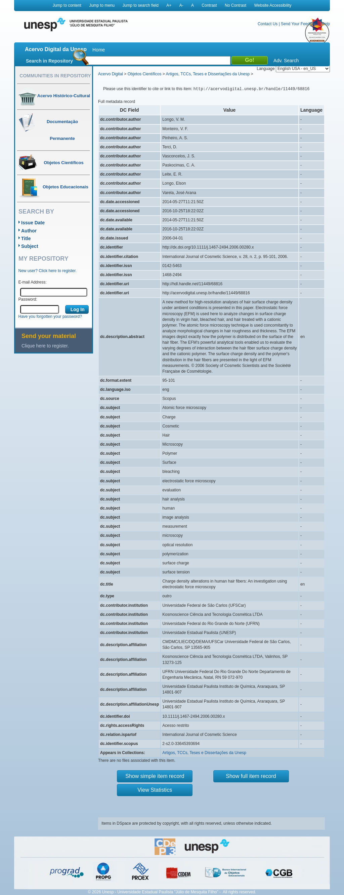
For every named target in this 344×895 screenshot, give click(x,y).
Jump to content (66, 5)
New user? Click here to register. (47, 270)
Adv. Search (286, 60)
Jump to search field (141, 5)
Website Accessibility (272, 5)
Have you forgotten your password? (50, 316)
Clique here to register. (45, 345)
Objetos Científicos (145, 74)
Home (98, 49)
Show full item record (251, 776)
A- (181, 5)
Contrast (209, 5)
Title (26, 238)
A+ (168, 5)
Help (325, 24)
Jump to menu (102, 5)
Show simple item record (154, 776)
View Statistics (154, 790)
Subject (29, 246)
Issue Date (33, 222)
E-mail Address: (32, 282)
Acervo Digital (110, 74)
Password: (27, 299)
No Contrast (235, 5)
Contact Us (267, 24)
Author (29, 230)
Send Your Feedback (299, 24)
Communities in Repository (55, 75)
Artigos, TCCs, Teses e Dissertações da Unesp (208, 74)
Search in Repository (49, 61)
